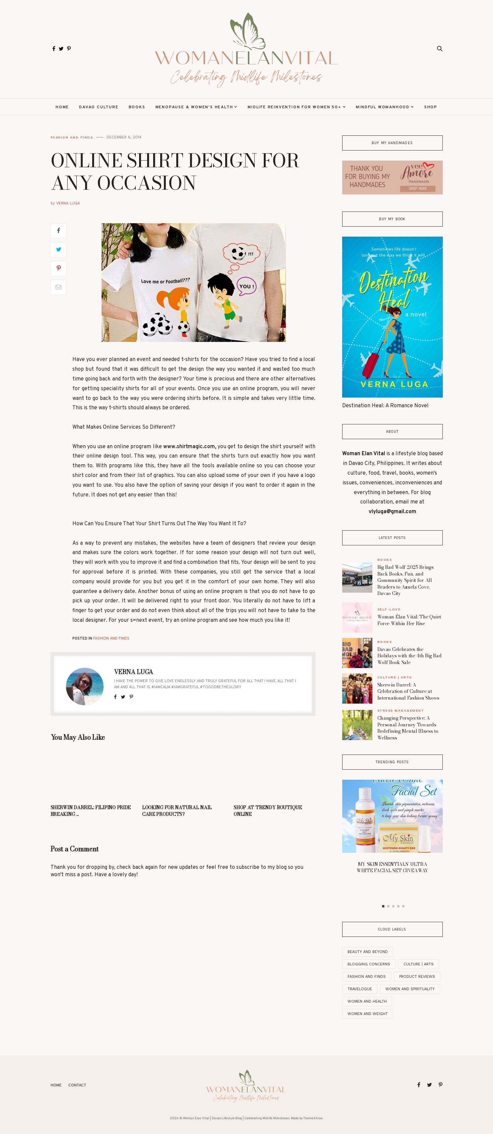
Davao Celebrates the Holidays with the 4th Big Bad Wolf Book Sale (409, 656)
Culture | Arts (394, 677)
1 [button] (383, 906)
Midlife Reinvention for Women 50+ (294, 107)
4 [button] (398, 906)
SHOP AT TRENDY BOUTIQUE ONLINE (268, 811)
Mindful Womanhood (383, 107)
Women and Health (367, 1001)
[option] (392, 829)
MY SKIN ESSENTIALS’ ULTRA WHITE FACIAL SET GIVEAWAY (392, 867)
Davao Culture (98, 107)
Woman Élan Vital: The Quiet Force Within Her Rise (409, 620)
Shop (430, 107)
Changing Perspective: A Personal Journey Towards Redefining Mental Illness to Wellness (407, 727)
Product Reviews (417, 976)
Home (62, 107)
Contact (77, 1085)
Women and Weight (368, 1014)
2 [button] (388, 906)
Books (137, 107)
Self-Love (389, 609)
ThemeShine (312, 1118)
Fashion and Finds (72, 137)
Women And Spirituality (410, 989)
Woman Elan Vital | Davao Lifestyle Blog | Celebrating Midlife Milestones (236, 1118)
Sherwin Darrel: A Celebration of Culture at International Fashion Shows (408, 691)
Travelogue (360, 989)
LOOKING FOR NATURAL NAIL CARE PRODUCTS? (177, 811)
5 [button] (403, 906)
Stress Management (400, 710)
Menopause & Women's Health (194, 107)
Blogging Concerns (369, 964)
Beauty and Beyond (368, 952)
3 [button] (393, 906)
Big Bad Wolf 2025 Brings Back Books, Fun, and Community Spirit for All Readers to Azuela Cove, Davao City (405, 580)
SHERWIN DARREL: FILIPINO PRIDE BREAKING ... (91, 811)
